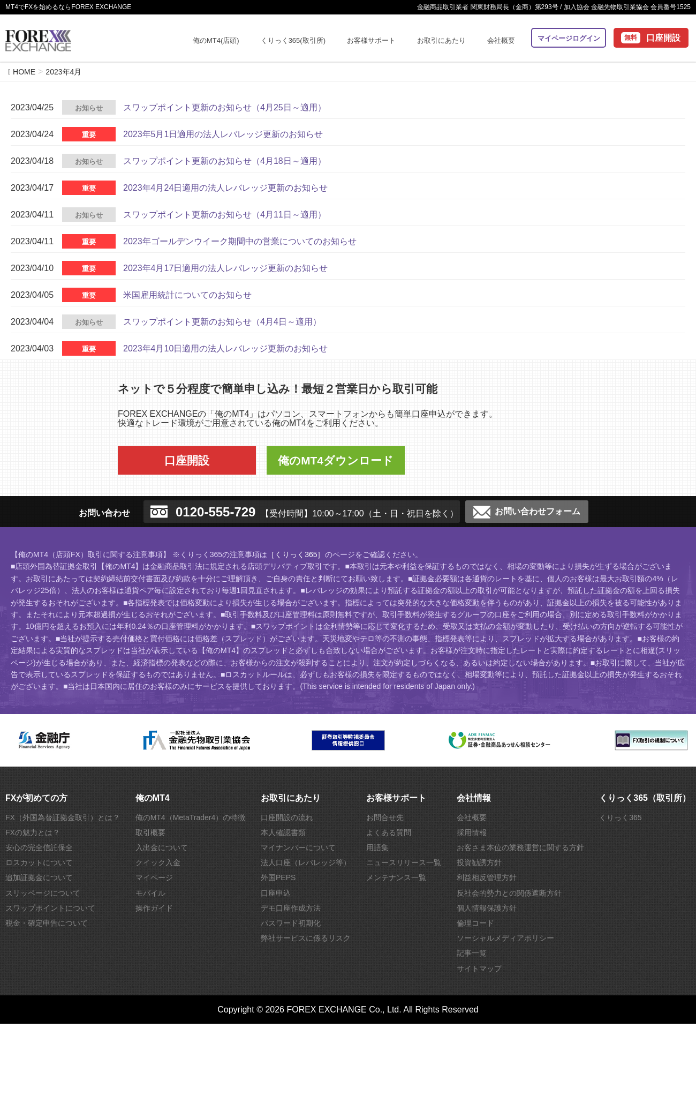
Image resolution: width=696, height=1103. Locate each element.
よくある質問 (388, 832)
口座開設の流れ (287, 817)
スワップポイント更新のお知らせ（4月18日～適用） (224, 161)
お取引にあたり (441, 40)
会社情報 (474, 797)
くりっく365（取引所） (645, 797)
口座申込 (276, 893)
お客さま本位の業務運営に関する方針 (520, 847)
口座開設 (663, 37)
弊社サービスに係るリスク (306, 938)
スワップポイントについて (50, 908)
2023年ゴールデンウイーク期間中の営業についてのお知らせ (240, 241)
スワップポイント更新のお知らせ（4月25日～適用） (224, 107)
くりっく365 (620, 817)
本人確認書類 (283, 832)
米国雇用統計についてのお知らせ (187, 294)
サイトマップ (479, 968)
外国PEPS (278, 877)
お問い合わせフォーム (526, 512)
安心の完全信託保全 (39, 847)
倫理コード (475, 923)
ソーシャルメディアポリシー (505, 938)
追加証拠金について (39, 877)
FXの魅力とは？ (32, 832)
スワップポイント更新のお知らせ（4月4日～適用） (222, 321)
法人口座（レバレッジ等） (306, 862)
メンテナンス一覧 (396, 877)
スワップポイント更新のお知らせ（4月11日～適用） (224, 214)
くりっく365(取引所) (293, 40)
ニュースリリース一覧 (403, 862)
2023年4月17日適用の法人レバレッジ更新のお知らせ (225, 268)
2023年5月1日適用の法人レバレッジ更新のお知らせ (223, 134)
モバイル (150, 893)
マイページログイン (569, 38)
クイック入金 (157, 862)
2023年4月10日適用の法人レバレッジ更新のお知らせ (225, 348)
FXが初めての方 (36, 797)
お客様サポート (371, 40)
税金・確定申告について (46, 923)
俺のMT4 (152, 797)
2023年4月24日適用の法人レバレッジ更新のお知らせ (225, 187)
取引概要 (150, 832)
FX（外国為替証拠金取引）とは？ (62, 817)
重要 (89, 135)
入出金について (161, 847)
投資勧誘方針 (479, 862)
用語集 (377, 847)
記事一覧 (472, 953)
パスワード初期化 (291, 923)
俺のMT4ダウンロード (336, 460)
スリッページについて (42, 893)
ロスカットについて (39, 862)
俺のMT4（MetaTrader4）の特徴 (190, 817)
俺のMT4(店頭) (216, 40)
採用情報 (472, 832)
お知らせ (89, 108)
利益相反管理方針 (487, 877)
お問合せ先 (385, 817)
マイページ (154, 877)
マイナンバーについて (298, 847)
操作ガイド (154, 908)
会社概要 (501, 40)
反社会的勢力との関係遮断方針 (509, 893)
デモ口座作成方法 (291, 908)
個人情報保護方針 (487, 908)
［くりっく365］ (295, 554)
